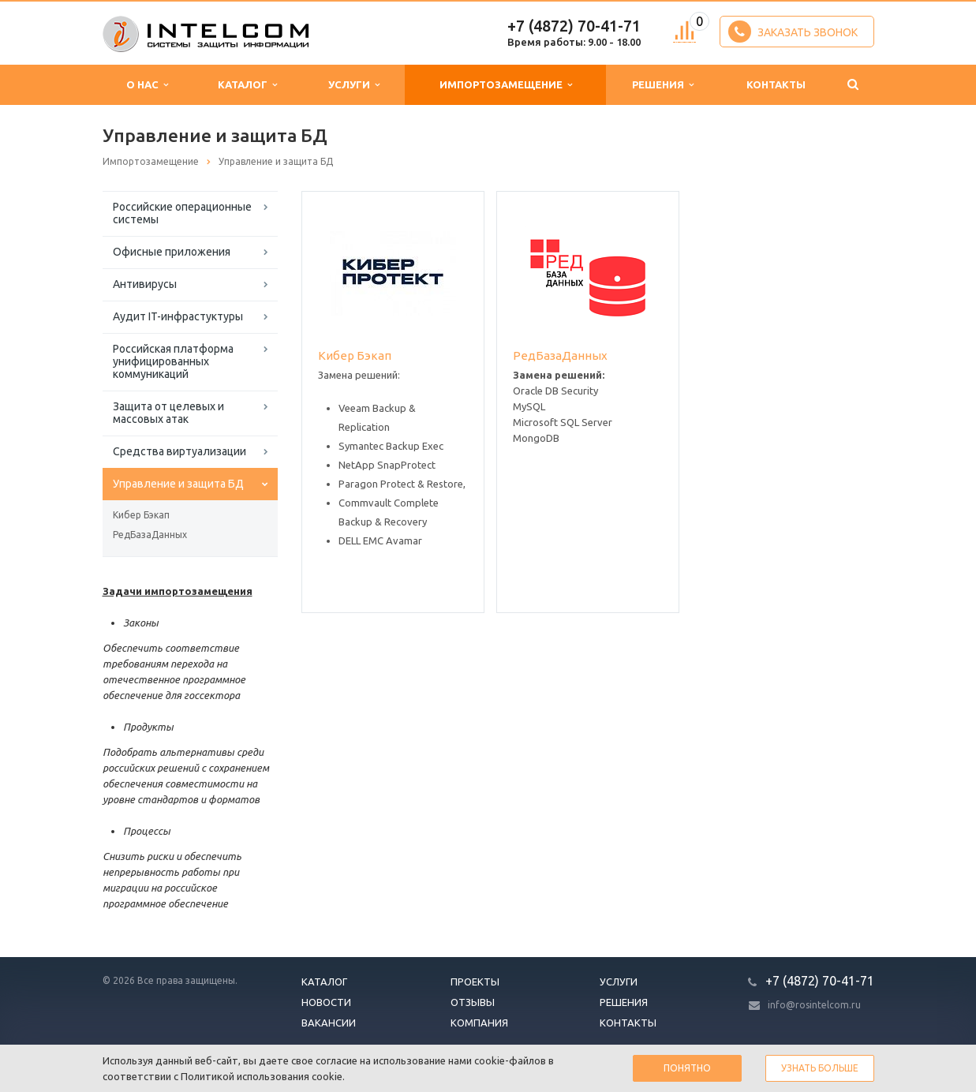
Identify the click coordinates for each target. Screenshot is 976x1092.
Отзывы (473, 1002)
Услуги (354, 85)
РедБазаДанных (150, 534)
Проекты (475, 981)
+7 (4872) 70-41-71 (574, 26)
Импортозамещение (505, 85)
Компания (479, 1022)
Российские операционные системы (182, 213)
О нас (147, 85)
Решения (663, 85)
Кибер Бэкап (141, 515)
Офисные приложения (171, 251)
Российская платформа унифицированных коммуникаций (173, 361)
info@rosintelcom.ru (814, 1005)
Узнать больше (819, 1068)
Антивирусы (145, 284)
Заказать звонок (793, 32)
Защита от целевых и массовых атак (168, 412)
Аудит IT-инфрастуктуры (178, 316)
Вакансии (328, 1022)
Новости (326, 1002)
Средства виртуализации (179, 451)
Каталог (247, 85)
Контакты (776, 84)
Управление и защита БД (178, 483)
